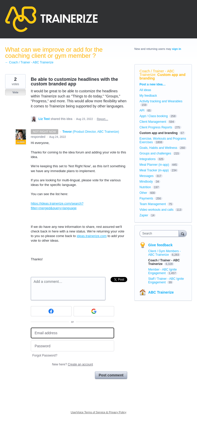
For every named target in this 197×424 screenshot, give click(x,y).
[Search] (183, 233)
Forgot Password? (44, 355)
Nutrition (145, 187)
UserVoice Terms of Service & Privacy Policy (98, 412)
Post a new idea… (153, 84)
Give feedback (160, 245)
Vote (15, 92)
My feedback (148, 95)
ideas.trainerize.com (91, 236)
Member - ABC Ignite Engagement (162, 271)
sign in (176, 48)
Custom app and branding (162, 76)
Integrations (148, 159)
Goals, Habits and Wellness (158, 148)
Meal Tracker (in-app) (154, 170)
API (142, 110)
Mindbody (146, 181)
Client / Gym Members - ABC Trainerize (164, 252)
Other (143, 193)
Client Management (153, 122)
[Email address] (72, 333)
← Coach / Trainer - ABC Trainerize (29, 62)
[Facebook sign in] (51, 311)
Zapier (144, 215)
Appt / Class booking (154, 116)
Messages (147, 176)
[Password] (72, 345)
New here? (72, 364)
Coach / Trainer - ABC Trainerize (157, 73)
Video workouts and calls (157, 209)
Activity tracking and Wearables (161, 101)
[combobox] (160, 233)
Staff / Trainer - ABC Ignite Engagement (166, 280)
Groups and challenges (155, 153)
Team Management (153, 204)
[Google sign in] (94, 311)
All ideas (145, 90)
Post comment (111, 375)
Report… (102, 118)
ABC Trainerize (161, 292)
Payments (146, 198)
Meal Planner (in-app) (154, 164)
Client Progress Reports (156, 127)
